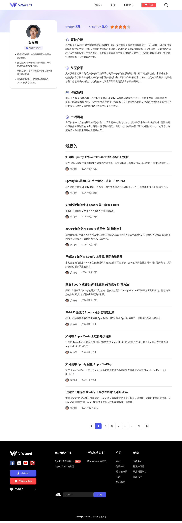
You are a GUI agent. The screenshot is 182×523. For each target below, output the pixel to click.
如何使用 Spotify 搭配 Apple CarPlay (88, 364)
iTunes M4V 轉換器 (96, 461)
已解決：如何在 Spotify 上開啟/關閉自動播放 (94, 256)
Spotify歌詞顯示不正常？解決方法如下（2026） (96, 181)
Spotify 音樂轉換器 (68, 461)
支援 (113, 4)
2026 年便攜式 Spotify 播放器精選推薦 (89, 312)
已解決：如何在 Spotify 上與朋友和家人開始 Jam (96, 392)
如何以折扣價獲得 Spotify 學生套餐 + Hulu (92, 205)
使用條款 (120, 466)
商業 (118, 476)
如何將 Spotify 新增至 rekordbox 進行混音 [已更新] (97, 157)
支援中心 (137, 461)
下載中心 (129, 4)
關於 (118, 461)
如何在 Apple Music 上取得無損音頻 (88, 336)
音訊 (99, 4)
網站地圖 (120, 481)
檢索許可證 (138, 466)
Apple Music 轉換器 (65, 466)
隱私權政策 (121, 471)
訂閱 (100, 497)
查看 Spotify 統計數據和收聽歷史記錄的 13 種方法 (97, 284)
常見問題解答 (140, 471)
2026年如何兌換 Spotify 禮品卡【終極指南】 (93, 228)
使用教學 (137, 476)
